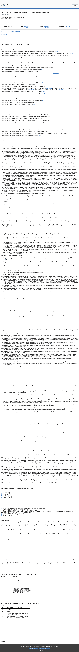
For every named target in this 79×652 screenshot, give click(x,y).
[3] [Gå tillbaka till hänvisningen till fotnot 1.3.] (1, 494)
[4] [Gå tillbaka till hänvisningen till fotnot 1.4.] (1, 495)
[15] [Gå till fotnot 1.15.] (15, 179)
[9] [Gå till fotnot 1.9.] (37, 102)
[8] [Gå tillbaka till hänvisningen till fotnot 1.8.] (1, 499)
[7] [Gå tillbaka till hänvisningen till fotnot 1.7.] (1, 498)
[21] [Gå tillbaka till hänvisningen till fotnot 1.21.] (1, 514)
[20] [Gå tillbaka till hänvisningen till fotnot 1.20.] (1, 513)
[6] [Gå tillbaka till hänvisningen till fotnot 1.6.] (1, 497)
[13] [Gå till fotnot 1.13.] (67, 133)
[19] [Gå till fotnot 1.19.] (48, 281)
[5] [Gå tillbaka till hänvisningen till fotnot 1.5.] (1, 496)
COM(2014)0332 (43, 91)
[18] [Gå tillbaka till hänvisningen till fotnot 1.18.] (1, 510)
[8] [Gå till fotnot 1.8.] (42, 100)
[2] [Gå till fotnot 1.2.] (41, 69)
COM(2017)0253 (71, 53)
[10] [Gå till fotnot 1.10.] (34, 104)
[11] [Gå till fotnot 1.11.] (58, 106)
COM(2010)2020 (49, 88)
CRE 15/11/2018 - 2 (27, 27)
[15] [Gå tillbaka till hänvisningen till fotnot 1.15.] (1, 507)
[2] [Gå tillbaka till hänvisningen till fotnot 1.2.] (1, 493)
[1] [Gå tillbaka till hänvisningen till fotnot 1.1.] (1, 492)
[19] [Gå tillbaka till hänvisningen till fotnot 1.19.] (1, 511)
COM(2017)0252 (56, 51)
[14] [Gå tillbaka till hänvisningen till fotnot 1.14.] (1, 506)
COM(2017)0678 (55, 73)
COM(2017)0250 (61, 89)
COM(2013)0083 (32, 89)
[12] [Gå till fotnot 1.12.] (48, 131)
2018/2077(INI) (8, 20)
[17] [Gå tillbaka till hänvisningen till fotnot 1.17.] (1, 509)
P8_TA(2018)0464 (67, 26)
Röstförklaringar (46, 27)
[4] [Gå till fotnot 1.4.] (44, 93)
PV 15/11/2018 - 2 (27, 26)
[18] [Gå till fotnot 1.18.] (5, 259)
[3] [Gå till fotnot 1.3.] (45, 86)
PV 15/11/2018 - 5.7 (47, 26)
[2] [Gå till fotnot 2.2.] (49, 529)
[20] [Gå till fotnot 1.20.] (51, 343)
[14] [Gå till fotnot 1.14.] (39, 135)
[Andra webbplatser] (74, 1)
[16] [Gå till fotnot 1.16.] (9, 225)
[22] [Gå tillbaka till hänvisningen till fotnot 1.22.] (1, 515)
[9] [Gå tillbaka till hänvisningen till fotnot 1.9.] (1, 500)
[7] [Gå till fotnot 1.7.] (29, 98)
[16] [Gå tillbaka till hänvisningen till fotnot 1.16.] (1, 508)
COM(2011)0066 (43, 82)
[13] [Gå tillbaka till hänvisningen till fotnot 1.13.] (1, 505)
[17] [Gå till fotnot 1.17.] (36, 245)
